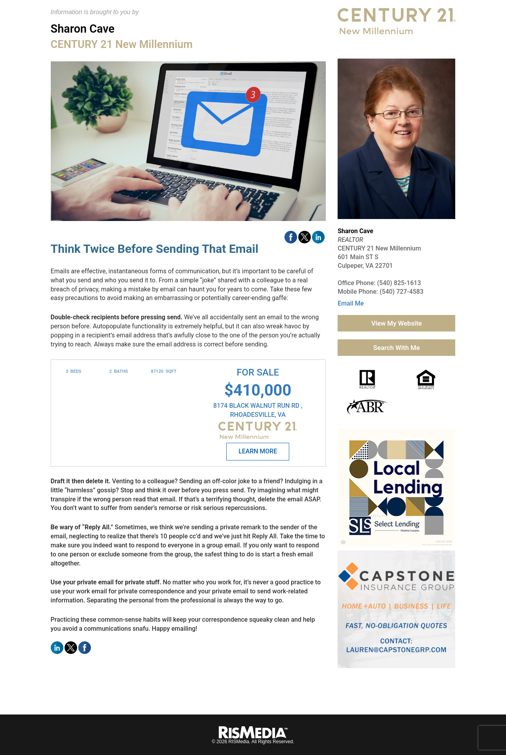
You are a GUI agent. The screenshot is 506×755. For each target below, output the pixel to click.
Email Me (351, 303)
